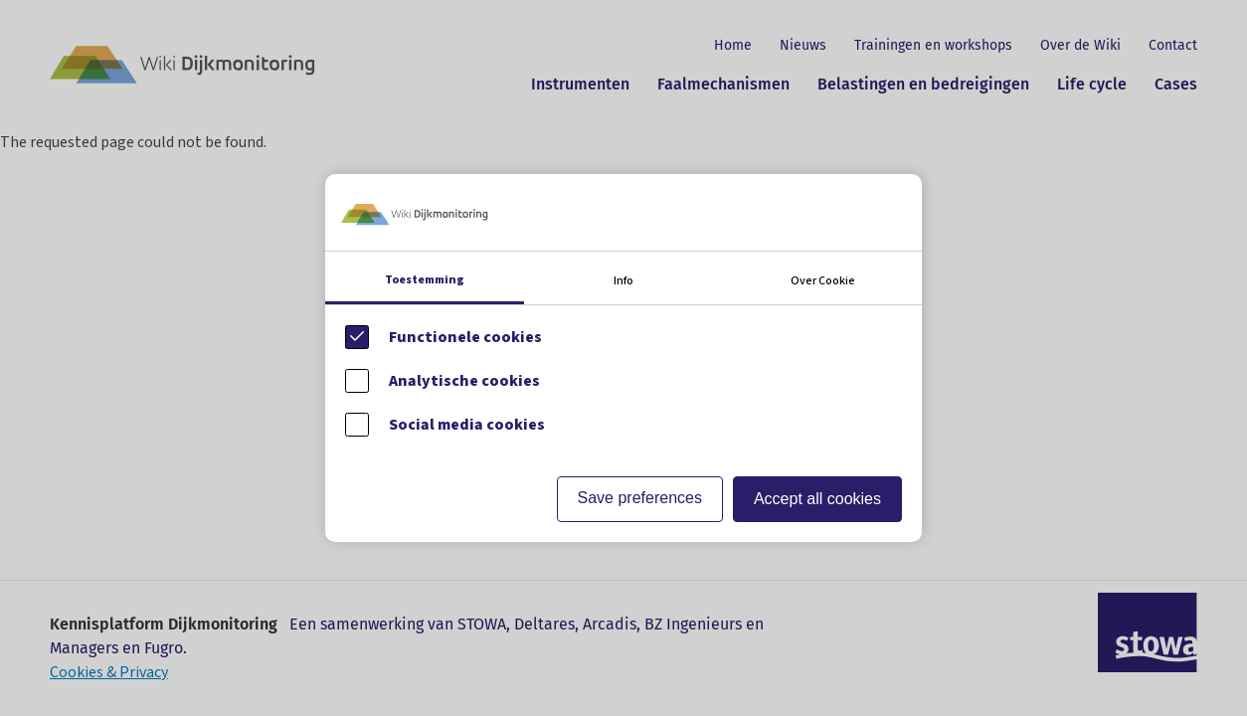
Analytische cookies (464, 381)
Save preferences (640, 497)
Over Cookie (823, 280)
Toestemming (424, 279)
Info (623, 280)
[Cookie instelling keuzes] (623, 357)
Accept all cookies (817, 498)
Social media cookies (467, 425)
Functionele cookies (465, 337)
